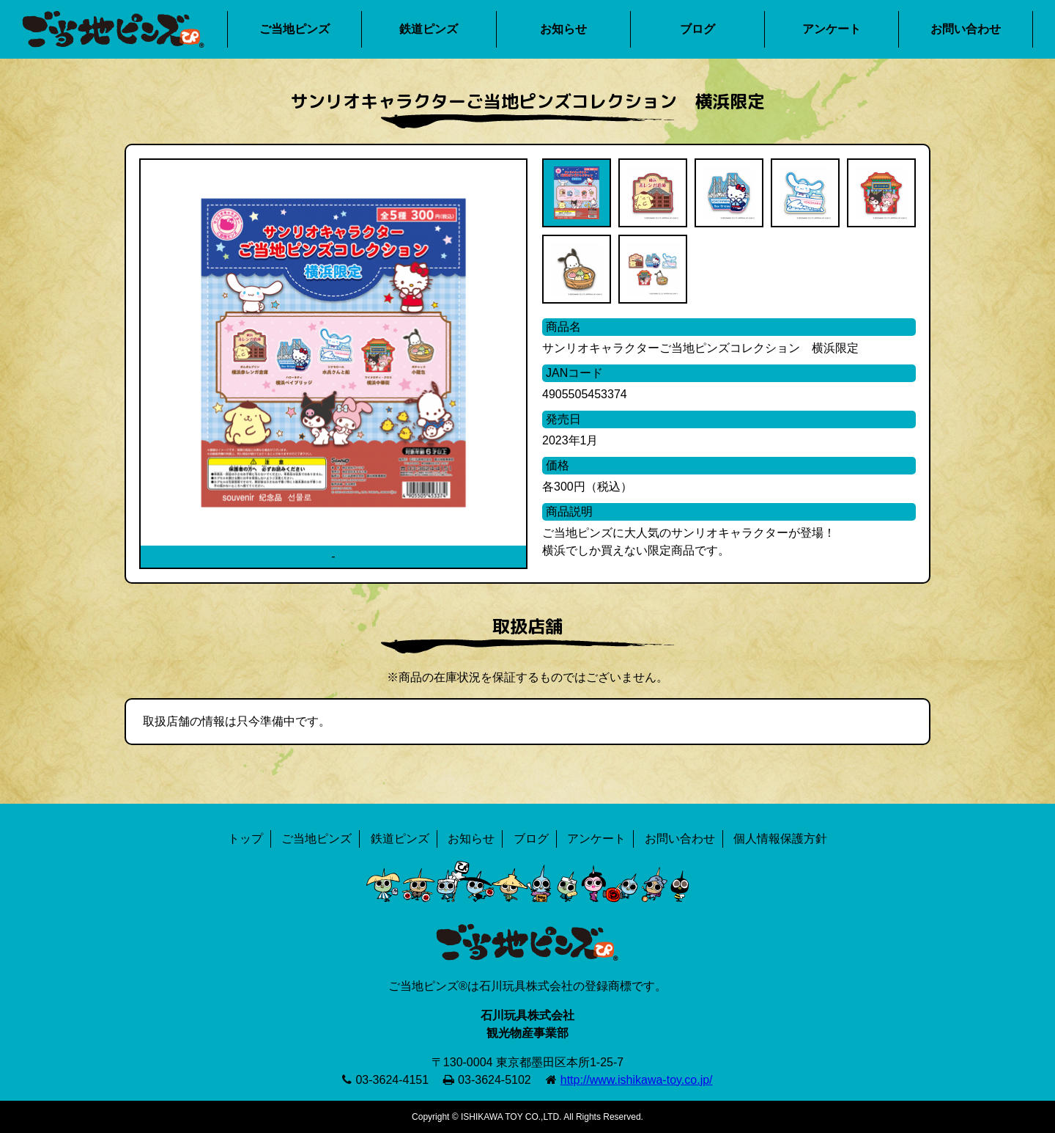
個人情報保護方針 (780, 838)
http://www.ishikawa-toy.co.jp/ (636, 1080)
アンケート (831, 29)
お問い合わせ (965, 29)
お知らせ (563, 29)
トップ (245, 838)
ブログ (697, 29)
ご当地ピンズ (294, 29)
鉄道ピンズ (428, 29)
